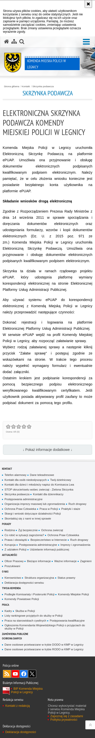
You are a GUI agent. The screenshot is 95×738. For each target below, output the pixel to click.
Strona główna (11, 86)
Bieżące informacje (39, 561)
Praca (5, 604)
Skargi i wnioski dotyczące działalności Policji (32, 513)
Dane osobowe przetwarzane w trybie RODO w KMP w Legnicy (43, 649)
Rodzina (9, 530)
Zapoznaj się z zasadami (66, 716)
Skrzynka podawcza (43, 86)
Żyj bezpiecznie (28, 530)
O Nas (5, 571)
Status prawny (66, 577)
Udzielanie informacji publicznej (49, 549)
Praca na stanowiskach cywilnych (25, 620)
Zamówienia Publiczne (15, 634)
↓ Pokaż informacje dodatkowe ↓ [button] (47, 450)
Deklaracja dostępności (20, 732)
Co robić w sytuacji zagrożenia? (24, 535)
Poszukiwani (12, 566)
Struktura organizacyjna (39, 577)
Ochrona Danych (12, 638)
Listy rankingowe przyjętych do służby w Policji (33, 615)
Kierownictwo (12, 577)
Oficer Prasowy (14, 561)
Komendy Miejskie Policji (73, 594)
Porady (6, 524)
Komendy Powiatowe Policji (21, 599)
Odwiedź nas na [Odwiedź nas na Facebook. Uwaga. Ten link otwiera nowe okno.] (24, 674)
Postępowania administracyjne (23, 499)
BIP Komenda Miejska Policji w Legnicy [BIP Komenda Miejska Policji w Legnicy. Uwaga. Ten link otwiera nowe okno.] (27, 690)
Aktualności (9, 555)
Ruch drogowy (78, 503)
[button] (21, 41)
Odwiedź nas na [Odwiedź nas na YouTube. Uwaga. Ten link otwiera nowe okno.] (15, 674)
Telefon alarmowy (15, 474)
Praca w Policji (49, 508)
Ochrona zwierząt (52, 530)
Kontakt (26, 86)
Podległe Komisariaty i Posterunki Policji (29, 594)
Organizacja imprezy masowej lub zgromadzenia (34, 503)
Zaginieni (86, 561)
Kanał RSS (7, 674)
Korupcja (10, 544)
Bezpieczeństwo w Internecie (48, 539)
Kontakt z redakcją (17, 706)
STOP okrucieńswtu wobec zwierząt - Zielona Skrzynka (38, 489)
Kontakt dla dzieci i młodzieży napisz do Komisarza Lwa (39, 484)
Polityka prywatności (63, 719)
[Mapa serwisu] (14, 41)
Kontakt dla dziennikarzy (48, 494)
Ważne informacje (65, 561)
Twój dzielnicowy (60, 479)
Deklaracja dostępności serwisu (24, 582)
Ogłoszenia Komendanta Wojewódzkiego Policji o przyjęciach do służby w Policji (44, 627)
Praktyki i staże (70, 508)
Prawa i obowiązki (15, 539)
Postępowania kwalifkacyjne (67, 620)
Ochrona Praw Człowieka (20, 508)
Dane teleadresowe (42, 474)
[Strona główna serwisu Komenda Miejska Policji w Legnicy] (6, 41)
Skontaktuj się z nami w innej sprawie (27, 518)
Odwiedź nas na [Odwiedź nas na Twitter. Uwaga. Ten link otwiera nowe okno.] (32, 674)
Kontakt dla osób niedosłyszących (25, 479)
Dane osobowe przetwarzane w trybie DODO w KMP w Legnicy (43, 644)
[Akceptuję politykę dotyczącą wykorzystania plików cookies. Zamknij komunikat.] (88, 4)
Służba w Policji (25, 610)
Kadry (8, 610)
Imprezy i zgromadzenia (76, 544)
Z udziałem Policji (15, 549)
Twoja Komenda (11, 588)
